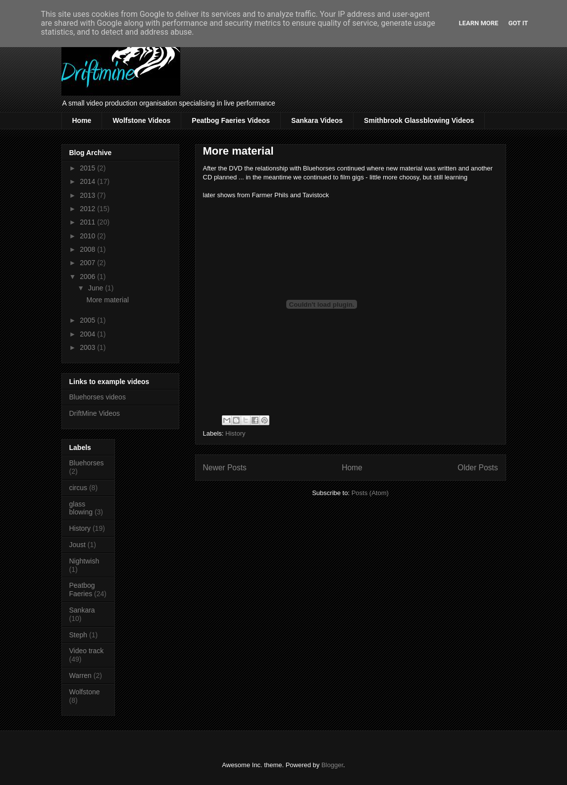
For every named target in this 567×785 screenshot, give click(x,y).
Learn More (479, 23)
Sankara (82, 610)
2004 (88, 334)
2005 (88, 320)
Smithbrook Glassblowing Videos (419, 120)
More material (238, 151)
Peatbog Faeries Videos (231, 120)
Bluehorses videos (97, 397)
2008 (88, 249)
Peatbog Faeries (82, 589)
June (96, 288)
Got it (518, 23)
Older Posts (478, 467)
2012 (88, 209)
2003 (88, 347)
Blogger (332, 765)
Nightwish (84, 561)
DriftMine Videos (94, 413)
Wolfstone (84, 692)
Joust (77, 545)
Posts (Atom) (370, 493)
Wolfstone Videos (141, 120)
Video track (86, 651)
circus (78, 488)
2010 (88, 236)
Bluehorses (86, 463)
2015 (88, 168)
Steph (78, 635)
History (235, 433)
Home (82, 120)
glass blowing (81, 508)
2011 (88, 222)
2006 (88, 276)
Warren (80, 675)
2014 (88, 181)
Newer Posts (225, 467)
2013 (88, 195)
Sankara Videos (317, 120)
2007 (88, 263)
